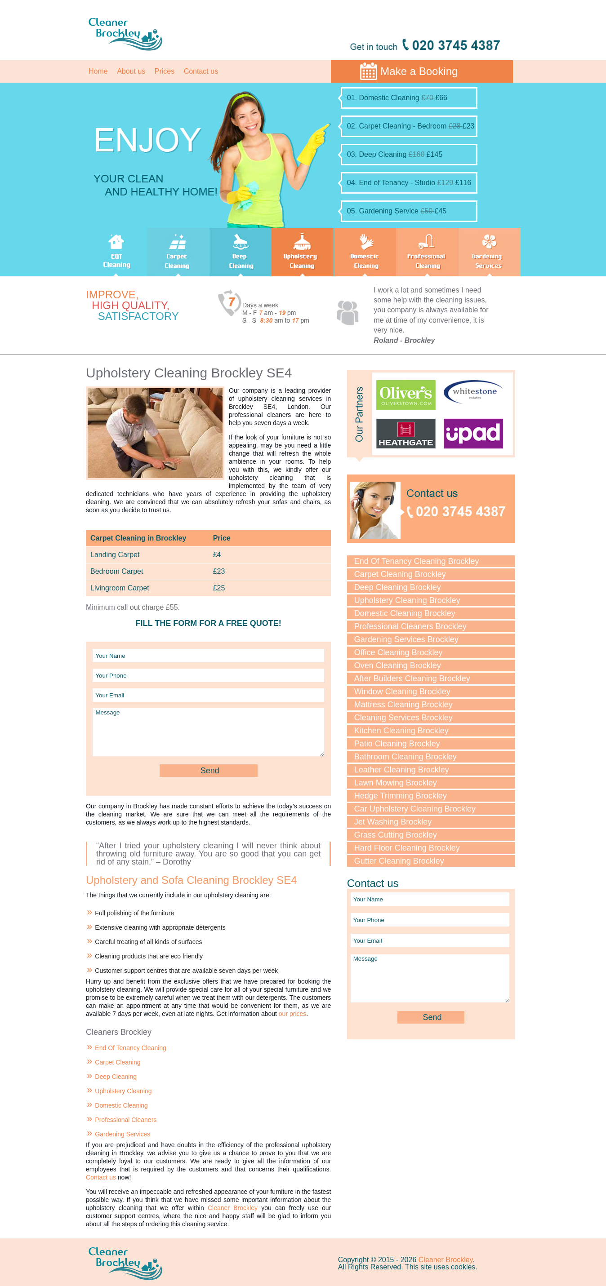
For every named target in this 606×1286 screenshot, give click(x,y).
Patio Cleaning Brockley (397, 743)
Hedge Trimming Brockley (400, 795)
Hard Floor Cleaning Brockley (407, 847)
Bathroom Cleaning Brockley (405, 756)
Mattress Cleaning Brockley (403, 704)
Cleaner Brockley (233, 1207)
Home (98, 71)
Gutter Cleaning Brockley (399, 860)
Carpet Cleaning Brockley (400, 574)
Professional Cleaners (125, 1119)
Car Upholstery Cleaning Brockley (415, 808)
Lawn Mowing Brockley (395, 782)
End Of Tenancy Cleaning (130, 1047)
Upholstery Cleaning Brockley (407, 600)
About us (131, 71)
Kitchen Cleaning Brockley (401, 730)
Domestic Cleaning (121, 1105)
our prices (292, 1013)
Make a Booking (419, 71)
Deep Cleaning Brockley (397, 587)
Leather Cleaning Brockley (401, 769)
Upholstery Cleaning (123, 1091)
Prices (164, 71)
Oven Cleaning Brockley (397, 665)
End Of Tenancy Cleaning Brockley (416, 561)
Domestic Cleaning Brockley (404, 613)
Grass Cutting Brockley (395, 834)
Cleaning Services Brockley (403, 717)
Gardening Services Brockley (406, 639)
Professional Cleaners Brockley (410, 626)
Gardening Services (122, 1134)
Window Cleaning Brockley (402, 691)
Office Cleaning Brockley (398, 652)
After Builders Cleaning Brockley (412, 678)
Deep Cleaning (116, 1076)
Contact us (201, 71)
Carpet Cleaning (117, 1062)
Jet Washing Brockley (393, 821)
